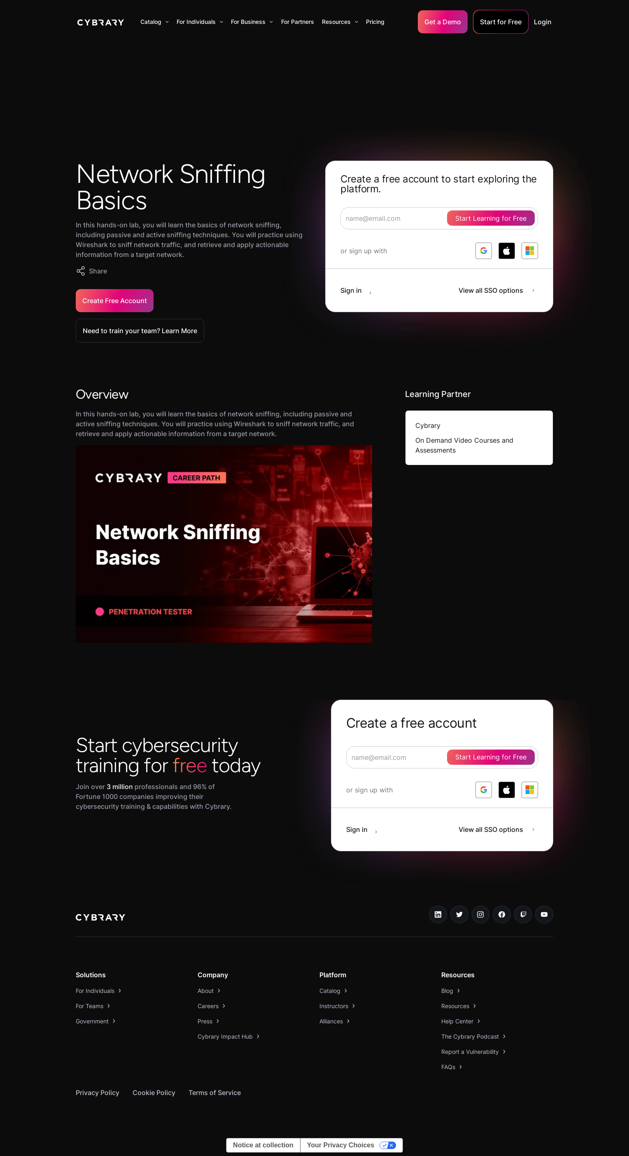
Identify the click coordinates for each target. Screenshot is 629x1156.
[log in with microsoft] (530, 251)
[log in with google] (483, 251)
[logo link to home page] (100, 918)
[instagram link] (481, 915)
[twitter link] (459, 915)
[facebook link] (502, 915)
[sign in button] (360, 290)
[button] (154, 21)
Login (543, 22)
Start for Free (501, 22)
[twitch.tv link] (523, 915)
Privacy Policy (97, 1092)
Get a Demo (442, 22)
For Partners (297, 21)
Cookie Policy (154, 1092)
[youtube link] (544, 915)
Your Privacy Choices (340, 1145)
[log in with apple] (507, 251)
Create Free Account (114, 301)
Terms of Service (215, 1092)
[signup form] (439, 218)
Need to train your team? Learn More (140, 331)
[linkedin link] (438, 915)
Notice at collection (263, 1145)
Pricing (375, 21)
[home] (100, 22)
